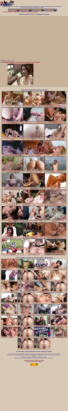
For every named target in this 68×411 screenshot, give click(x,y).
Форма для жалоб (39, 360)
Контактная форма (29, 360)
